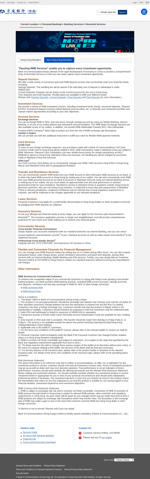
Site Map (10, 2)
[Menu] (144, 11)
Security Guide (30, 432)
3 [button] (126, 51)
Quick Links (108, 460)
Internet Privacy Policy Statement (79, 469)
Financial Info (29, 439)
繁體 (147, 2)
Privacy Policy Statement (54, 466)
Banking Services (73, 24)
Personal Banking (51, 24)
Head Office (33, 2)
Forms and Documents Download (39, 442)
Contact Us (21, 2)
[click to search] (122, 12)
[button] (116, 51)
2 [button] (122, 51)
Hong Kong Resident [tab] (31, 60)
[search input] (107, 12)
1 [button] (119, 51)
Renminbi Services (96, 24)
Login (134, 2)
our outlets (107, 437)
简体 (141, 2)
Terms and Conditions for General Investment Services (40, 469)
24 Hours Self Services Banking (38, 435)
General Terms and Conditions (29, 466)
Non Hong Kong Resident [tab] (59, 60)
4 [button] (129, 51)
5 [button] (132, 51)
